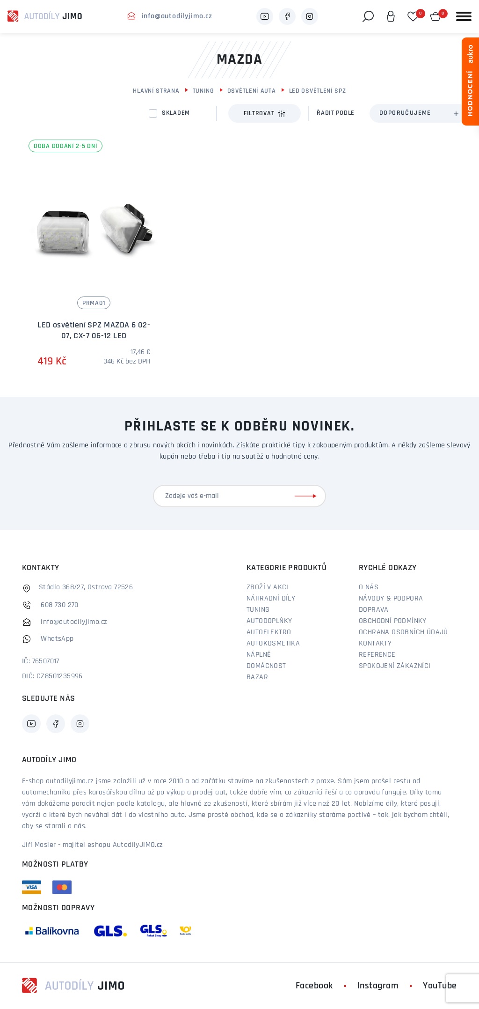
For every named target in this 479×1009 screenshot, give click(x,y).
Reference (377, 655)
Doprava (374, 610)
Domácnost (266, 666)
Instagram (378, 986)
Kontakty (375, 643)
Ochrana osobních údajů (403, 632)
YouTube (440, 986)
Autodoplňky (269, 621)
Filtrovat (264, 114)
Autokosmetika (273, 643)
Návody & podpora (391, 598)
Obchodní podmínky (393, 621)
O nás (368, 587)
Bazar (257, 677)
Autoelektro (269, 632)
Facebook (314, 986)
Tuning (203, 91)
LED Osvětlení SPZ (317, 91)
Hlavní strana (156, 91)
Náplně (259, 655)
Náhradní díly (271, 598)
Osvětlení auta (251, 91)
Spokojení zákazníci (395, 666)
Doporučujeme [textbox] (405, 113)
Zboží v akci (268, 587)
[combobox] (419, 113)
